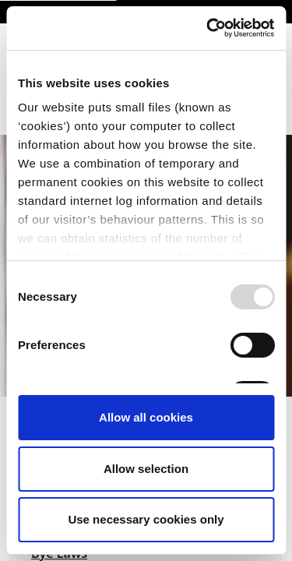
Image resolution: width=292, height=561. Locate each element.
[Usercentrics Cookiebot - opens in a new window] (208, 28)
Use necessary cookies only (145, 519)
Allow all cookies (146, 417)
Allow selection (146, 468)
